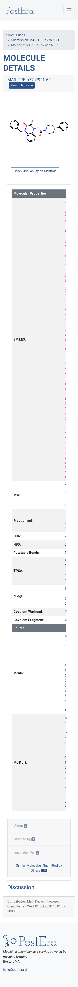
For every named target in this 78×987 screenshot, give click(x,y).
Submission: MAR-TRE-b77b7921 (35, 40)
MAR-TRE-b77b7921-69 (29, 79)
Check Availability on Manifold (35, 171)
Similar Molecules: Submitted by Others (39, 868)
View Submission (22, 85)
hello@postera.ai (15, 970)
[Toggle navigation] (69, 10)
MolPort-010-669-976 (66, 762)
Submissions (15, 35)
